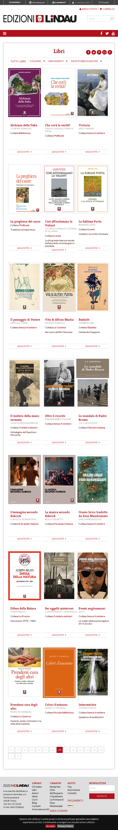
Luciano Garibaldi (56, 228)
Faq (69, 786)
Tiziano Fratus (87, 708)
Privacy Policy (65, 826)
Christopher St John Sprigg (61, 611)
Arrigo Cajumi (18, 323)
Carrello (107, 9)
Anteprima (55, 786)
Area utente (88, 9)
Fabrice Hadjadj (54, 128)
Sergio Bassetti (54, 519)
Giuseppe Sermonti (21, 128)
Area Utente (74, 789)
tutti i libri (18, 61)
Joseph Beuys (17, 611)
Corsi (34, 799)
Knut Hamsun (86, 128)
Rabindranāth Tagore (58, 419)
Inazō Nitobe (86, 323)
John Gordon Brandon (24, 423)
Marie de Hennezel (21, 712)
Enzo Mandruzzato (90, 519)
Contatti (36, 806)
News (35, 796)
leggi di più (24, 152)
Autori (35, 793)
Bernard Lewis (87, 224)
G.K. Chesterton (88, 423)
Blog (34, 802)
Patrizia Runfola (55, 323)
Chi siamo (37, 786)
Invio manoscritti (40, 809)
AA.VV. (82, 611)
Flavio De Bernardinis (23, 519)
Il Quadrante (56, 796)
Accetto (50, 826)
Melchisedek (56, 806)
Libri (34, 789)
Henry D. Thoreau (55, 708)
